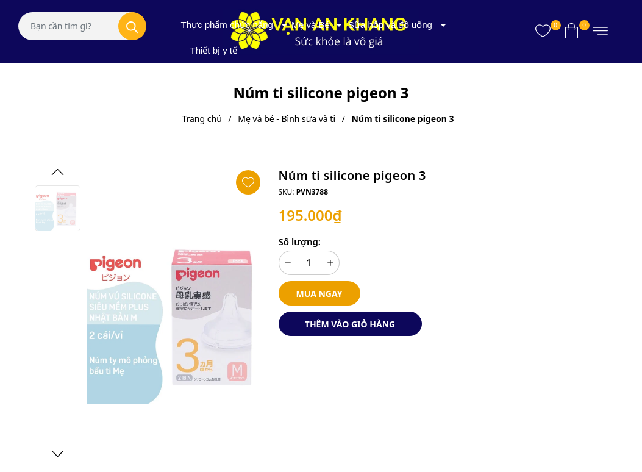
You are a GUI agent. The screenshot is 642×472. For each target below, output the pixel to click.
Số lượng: (300, 241)
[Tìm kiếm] (132, 26)
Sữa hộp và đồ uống (390, 25)
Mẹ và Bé (310, 25)
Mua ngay (319, 293)
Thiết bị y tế (214, 50)
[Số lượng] (309, 263)
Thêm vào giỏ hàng (350, 324)
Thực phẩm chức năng (227, 25)
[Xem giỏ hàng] (571, 30)
